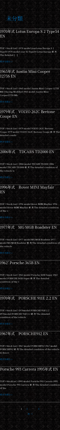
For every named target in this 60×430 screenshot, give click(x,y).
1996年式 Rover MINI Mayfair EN (27, 189)
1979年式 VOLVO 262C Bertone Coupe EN (27, 114)
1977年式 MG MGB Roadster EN (28, 227)
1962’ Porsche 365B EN (19, 262)
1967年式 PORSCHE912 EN (24, 333)
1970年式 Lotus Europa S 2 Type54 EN (29, 34)
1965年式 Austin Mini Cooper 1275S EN (25, 74)
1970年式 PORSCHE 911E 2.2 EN (28, 298)
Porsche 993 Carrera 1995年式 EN (29, 369)
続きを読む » (6, 61)
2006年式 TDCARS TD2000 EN (27, 151)
